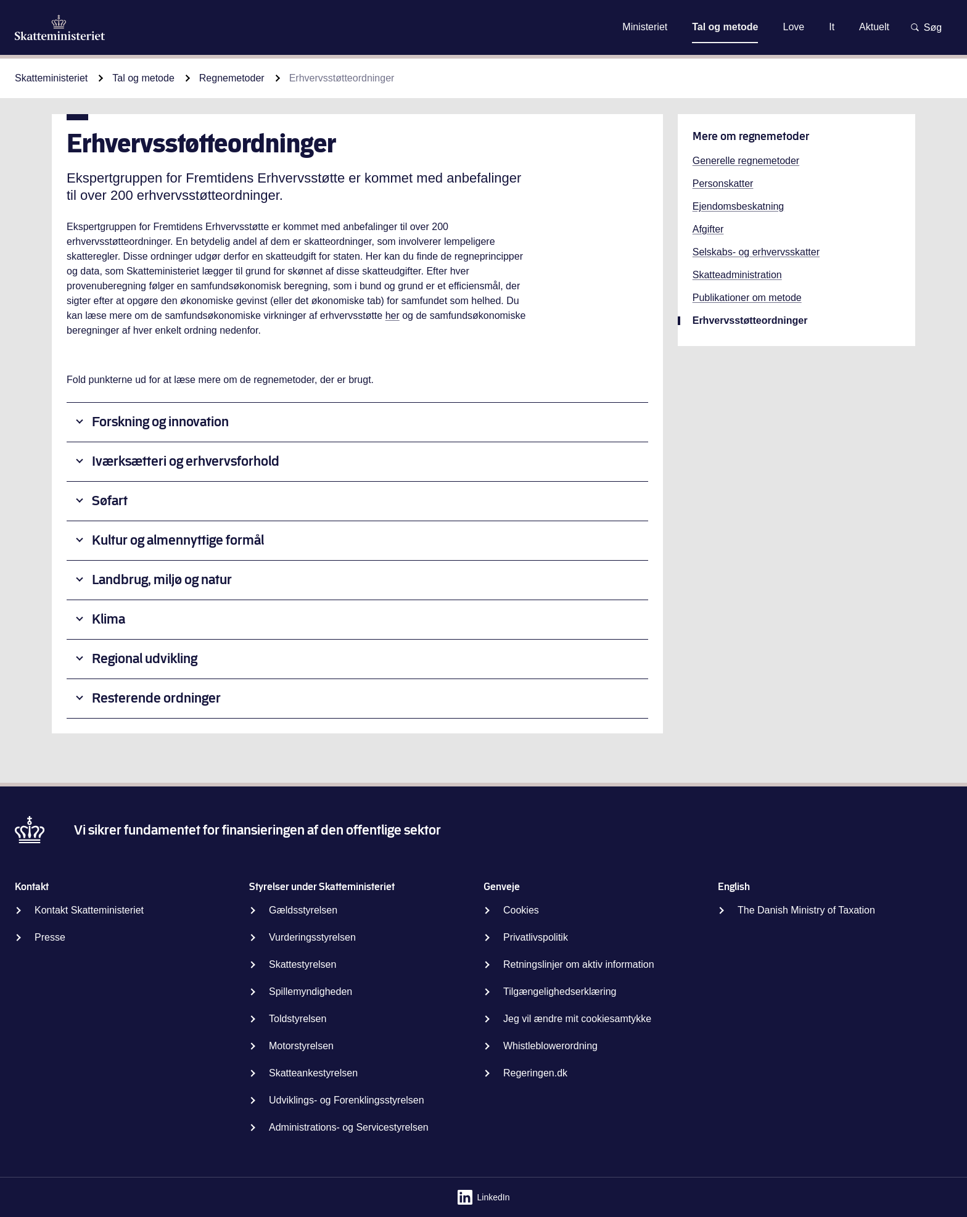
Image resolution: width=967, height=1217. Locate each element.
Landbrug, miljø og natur (162, 579)
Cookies (521, 910)
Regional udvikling (144, 658)
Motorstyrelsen (301, 1046)
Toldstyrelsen (297, 1018)
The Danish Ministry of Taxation (806, 910)
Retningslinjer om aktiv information (578, 964)
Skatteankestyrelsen (313, 1073)
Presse (50, 937)
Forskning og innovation (160, 422)
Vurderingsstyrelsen (312, 937)
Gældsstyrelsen (303, 910)
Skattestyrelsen (302, 964)
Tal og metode (143, 78)
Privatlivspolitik (535, 937)
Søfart (110, 500)
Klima (108, 619)
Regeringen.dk (535, 1073)
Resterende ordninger (156, 698)
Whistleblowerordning (550, 1046)
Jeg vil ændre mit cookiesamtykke (577, 1018)
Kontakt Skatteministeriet (89, 910)
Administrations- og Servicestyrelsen (349, 1127)
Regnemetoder (232, 78)
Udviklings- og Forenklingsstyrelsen (346, 1100)
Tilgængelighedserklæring (560, 991)
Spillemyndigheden (310, 991)
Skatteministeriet (51, 78)
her (392, 315)
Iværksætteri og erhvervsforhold (185, 461)
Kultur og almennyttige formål (178, 540)
